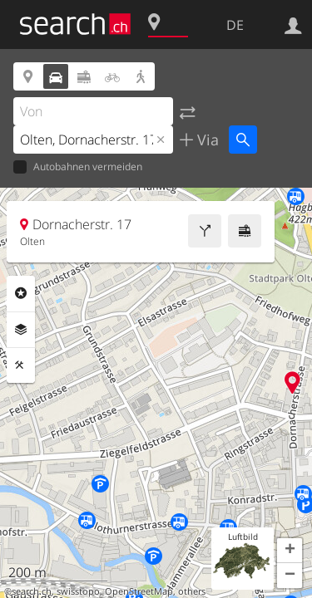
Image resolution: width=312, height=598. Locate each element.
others (192, 591)
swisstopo (78, 591)
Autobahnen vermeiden (77, 167)
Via (206, 140)
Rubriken (21, 293)
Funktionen (21, 365)
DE (235, 25)
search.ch (32, 591)
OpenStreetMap (139, 591)
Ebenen (21, 329)
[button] (289, 550)
